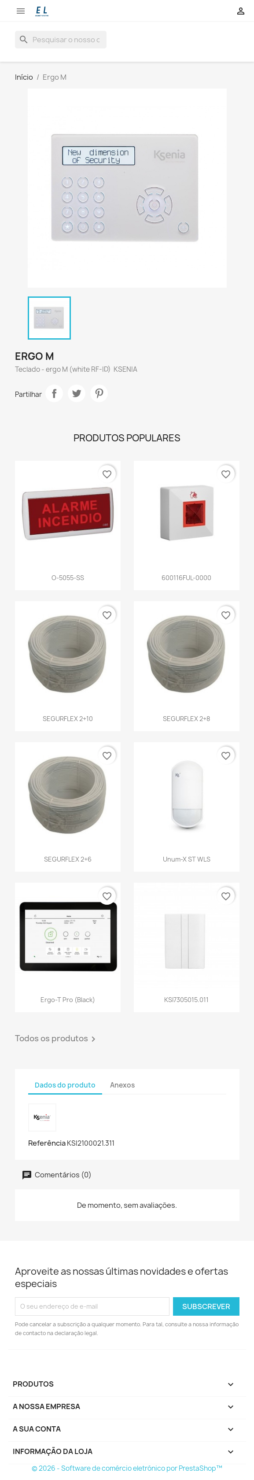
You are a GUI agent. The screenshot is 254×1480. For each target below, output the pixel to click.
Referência (47, 1143)
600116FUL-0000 (186, 578)
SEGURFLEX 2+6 (68, 859)
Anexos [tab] (122, 1085)
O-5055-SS (68, 578)
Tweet (76, 393)
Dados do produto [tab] (65, 1085)
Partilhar (54, 393)
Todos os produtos (57, 1039)
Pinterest (99, 393)
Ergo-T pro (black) (67, 999)
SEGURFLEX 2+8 (186, 718)
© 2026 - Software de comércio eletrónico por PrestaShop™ (127, 1468)
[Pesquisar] (61, 39)
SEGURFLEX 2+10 (68, 718)
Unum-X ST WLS (186, 859)
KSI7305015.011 (186, 999)
